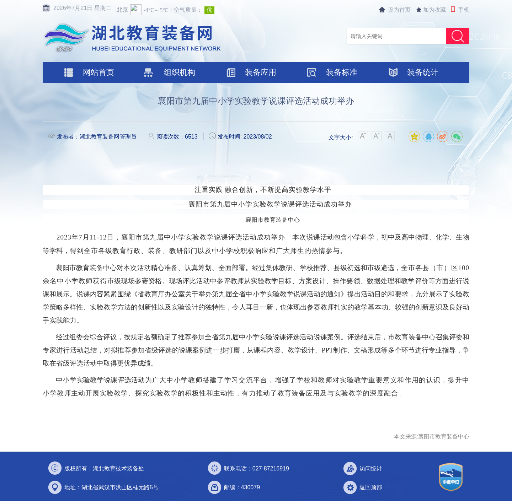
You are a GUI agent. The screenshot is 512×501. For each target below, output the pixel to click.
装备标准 (341, 72)
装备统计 (422, 72)
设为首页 (399, 10)
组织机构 (179, 72)
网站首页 (98, 72)
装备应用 (260, 72)
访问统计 (370, 468)
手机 (463, 10)
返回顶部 (370, 487)
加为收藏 (434, 10)
